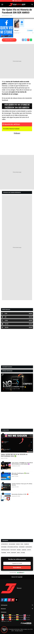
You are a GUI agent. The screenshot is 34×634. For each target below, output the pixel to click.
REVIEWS (19, 549)
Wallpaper (17, 133)
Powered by (17, 572)
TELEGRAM (3, 552)
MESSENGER (21, 547)
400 (4, 317)
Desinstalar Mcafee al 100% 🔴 (20, 494)
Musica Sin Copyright (17, 577)
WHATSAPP (13, 552)
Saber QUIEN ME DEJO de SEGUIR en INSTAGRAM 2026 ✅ (14, 455)
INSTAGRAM (3, 547)
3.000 (4, 313)
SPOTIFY (29, 549)
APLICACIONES (12, 544)
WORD (18, 552)
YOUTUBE (23, 552)
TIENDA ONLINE (17, 0)
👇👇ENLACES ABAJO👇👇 (9, 39)
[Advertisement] (17, 61)
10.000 (5, 320)
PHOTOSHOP (13, 549)
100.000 (5, 324)
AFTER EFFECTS (4, 544)
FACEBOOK (26, 544)
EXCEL (22, 544)
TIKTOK (8, 552)
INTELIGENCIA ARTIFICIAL (12, 547)
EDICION (18, 544)
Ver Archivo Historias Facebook (11, 128)
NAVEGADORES (29, 547)
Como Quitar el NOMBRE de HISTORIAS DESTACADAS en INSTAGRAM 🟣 (22, 463)
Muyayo (19, 588)
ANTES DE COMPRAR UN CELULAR (11, 383)
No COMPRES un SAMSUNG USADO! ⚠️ (14, 387)
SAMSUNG (24, 549)
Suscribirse (17, 567)
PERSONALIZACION (5, 549)
